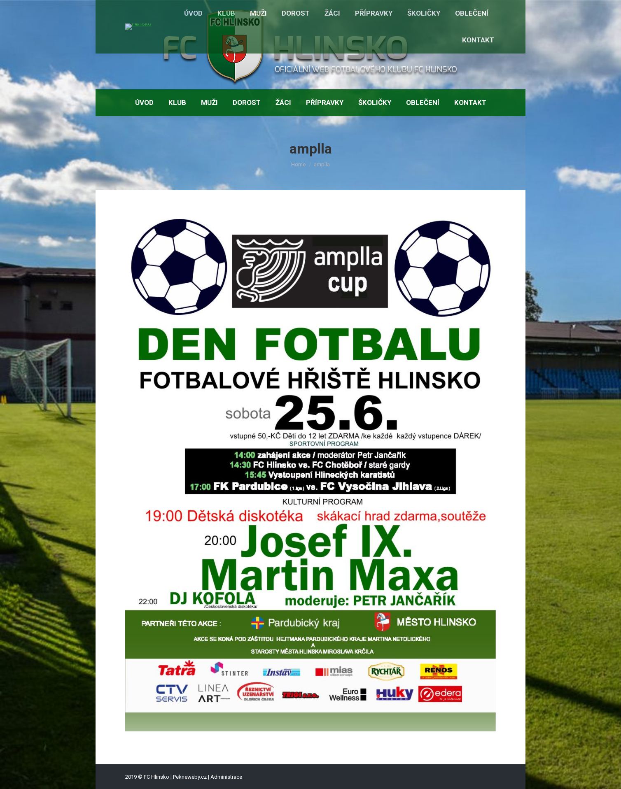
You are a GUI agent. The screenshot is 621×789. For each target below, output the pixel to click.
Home (298, 164)
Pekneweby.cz (190, 777)
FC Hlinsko (156, 777)
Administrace (226, 777)
